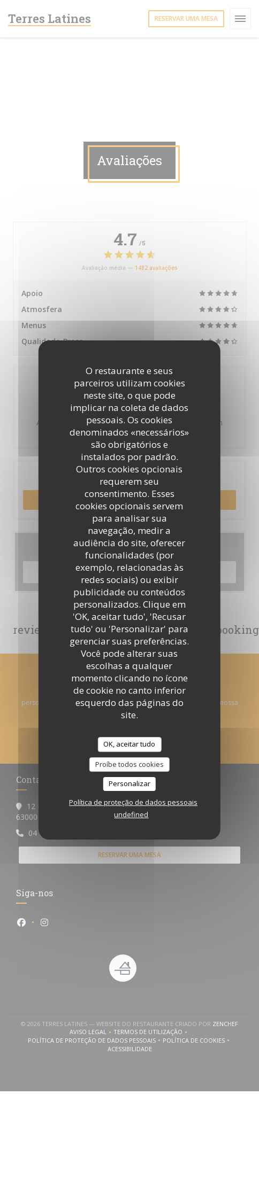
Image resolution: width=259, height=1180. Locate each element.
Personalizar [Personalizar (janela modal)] (129, 783)
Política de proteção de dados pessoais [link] (133, 802)
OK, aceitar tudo (129, 744)
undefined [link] (131, 814)
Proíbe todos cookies (129, 764)
